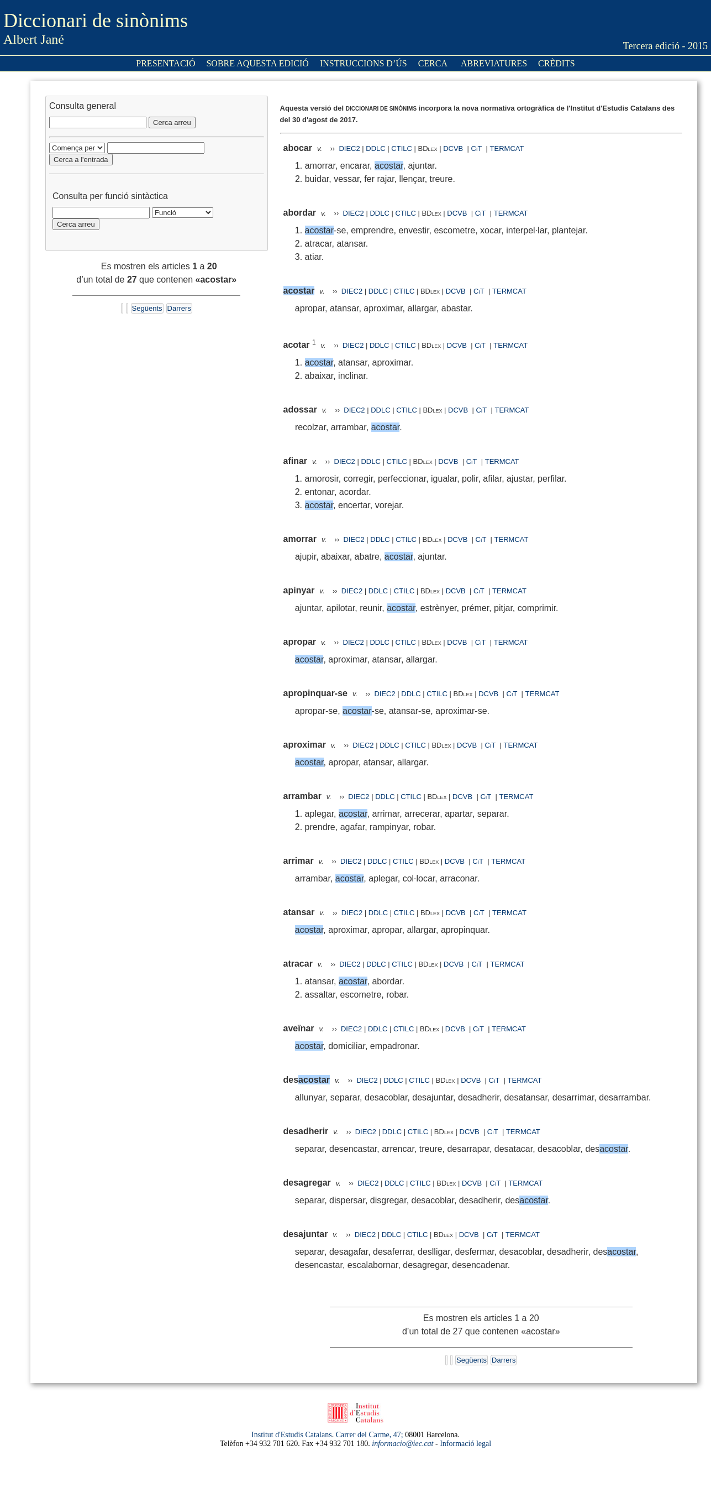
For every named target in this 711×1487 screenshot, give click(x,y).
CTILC (401, 148)
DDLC (375, 148)
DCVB (454, 148)
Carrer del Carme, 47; (369, 1435)
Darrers (179, 308)
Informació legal (465, 1443)
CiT (476, 148)
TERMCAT (507, 148)
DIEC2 (349, 148)
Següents (147, 308)
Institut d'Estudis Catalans (291, 1435)
